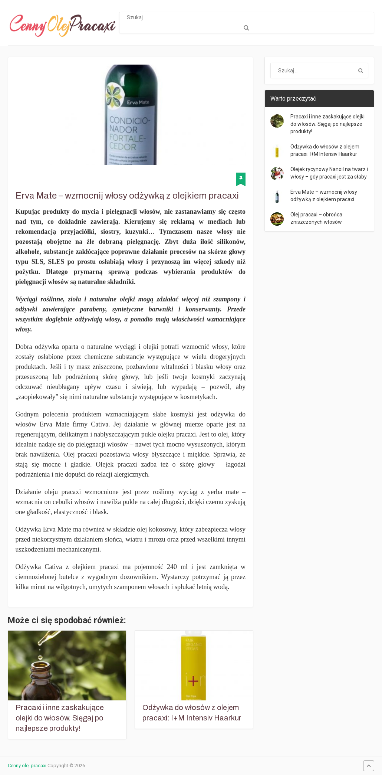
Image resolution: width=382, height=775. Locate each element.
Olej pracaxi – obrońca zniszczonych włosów (316, 218)
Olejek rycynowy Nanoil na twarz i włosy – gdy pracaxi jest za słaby (329, 173)
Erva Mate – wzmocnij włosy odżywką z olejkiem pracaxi (323, 195)
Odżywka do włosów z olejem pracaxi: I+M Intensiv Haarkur (191, 712)
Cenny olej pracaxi (27, 765)
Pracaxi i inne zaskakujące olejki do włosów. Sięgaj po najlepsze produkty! (60, 717)
